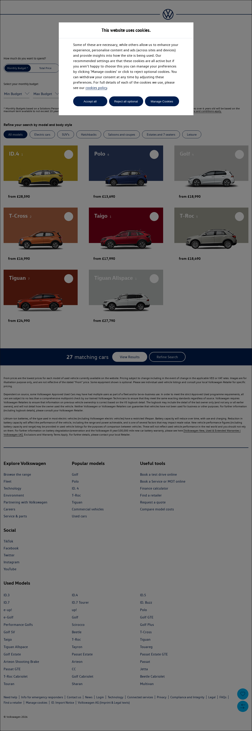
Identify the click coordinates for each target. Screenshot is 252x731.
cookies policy (96, 88)
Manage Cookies (162, 101)
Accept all (90, 101)
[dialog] (126, 365)
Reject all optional (126, 101)
